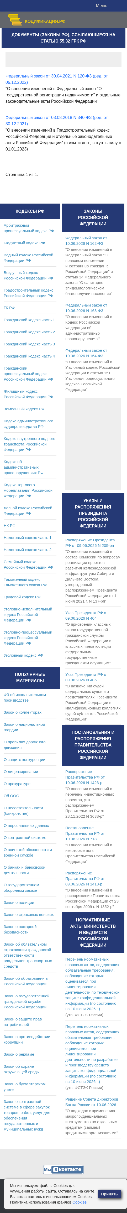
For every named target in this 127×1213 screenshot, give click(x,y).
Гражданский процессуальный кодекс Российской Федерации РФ (28, 373)
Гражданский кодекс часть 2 (29, 332)
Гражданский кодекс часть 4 (29, 356)
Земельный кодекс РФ (24, 409)
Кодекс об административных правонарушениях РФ (23, 467)
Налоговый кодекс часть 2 (27, 549)
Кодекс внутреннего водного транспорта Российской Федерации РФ (29, 444)
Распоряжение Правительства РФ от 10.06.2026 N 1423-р (85, 777)
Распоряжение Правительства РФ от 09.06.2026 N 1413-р (85, 878)
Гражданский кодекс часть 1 (29, 320)
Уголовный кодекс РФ (23, 655)
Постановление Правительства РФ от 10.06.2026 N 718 (85, 833)
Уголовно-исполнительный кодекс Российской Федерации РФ (28, 614)
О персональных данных (26, 825)
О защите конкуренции (24, 759)
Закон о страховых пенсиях (29, 914)
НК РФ (9, 525)
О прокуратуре (17, 783)
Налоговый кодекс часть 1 (27, 537)
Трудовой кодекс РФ (22, 597)
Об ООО (11, 796)
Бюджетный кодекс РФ (24, 243)
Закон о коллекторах (22, 712)
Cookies (79, 1202)
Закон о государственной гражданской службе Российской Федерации (27, 1001)
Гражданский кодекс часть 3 (29, 344)
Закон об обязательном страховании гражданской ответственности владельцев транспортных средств (28, 955)
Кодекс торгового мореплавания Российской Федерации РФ (28, 490)
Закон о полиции (19, 902)
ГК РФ (9, 307)
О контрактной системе (25, 837)
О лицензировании (21, 771)
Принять (109, 1194)
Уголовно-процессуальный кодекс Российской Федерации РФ (28, 637)
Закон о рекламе (19, 1054)
